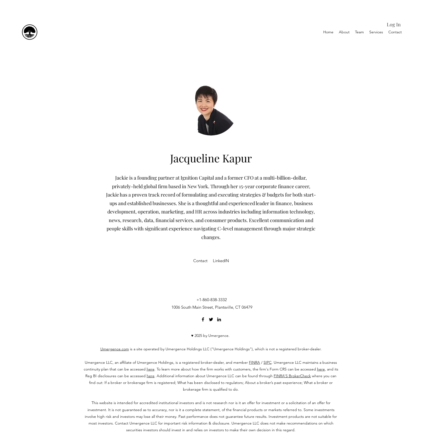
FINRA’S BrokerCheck (292, 375)
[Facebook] (203, 319)
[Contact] (200, 261)
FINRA (254, 362)
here (150, 369)
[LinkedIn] (219, 319)
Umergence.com (114, 349)
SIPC (267, 362)
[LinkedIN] (221, 261)
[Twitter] (211, 319)
